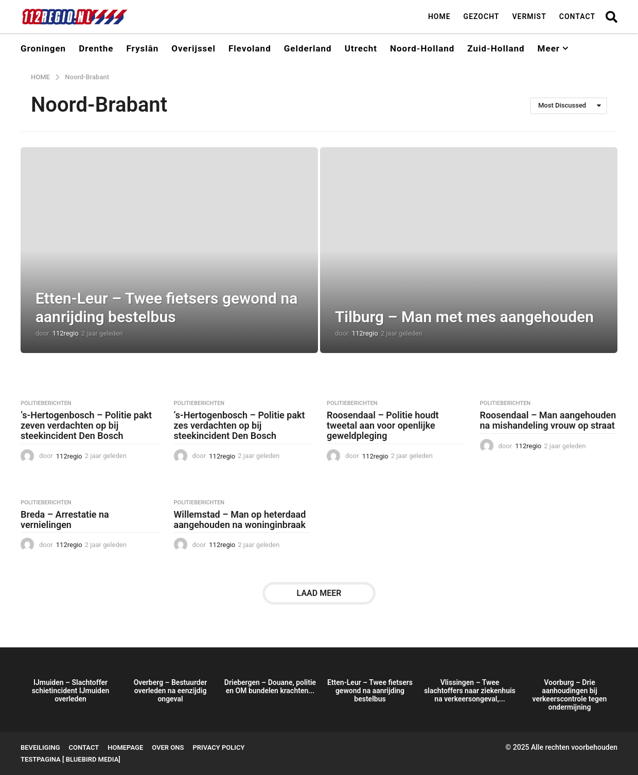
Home (439, 16)
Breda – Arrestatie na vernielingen (65, 519)
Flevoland (249, 48)
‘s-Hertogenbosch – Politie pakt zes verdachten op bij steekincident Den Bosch (239, 425)
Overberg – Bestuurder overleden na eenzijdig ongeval (170, 690)
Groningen (43, 48)
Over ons (168, 747)
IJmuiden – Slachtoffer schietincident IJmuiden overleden (71, 690)
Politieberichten (46, 403)
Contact (577, 16)
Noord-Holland (422, 48)
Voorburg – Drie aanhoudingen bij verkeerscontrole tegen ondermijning (570, 694)
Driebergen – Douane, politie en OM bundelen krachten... (270, 686)
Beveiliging (40, 747)
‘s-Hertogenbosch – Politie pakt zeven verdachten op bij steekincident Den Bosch (86, 425)
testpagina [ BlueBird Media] (70, 759)
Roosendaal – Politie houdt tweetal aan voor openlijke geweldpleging (383, 425)
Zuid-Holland (495, 48)
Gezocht (482, 16)
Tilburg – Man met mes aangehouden (464, 317)
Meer (549, 48)
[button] (611, 16)
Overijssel (193, 48)
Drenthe (96, 48)
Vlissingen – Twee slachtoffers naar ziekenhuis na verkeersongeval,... (470, 690)
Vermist (529, 16)
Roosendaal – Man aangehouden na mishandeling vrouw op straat (548, 420)
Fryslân (142, 48)
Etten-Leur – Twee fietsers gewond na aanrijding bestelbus (166, 307)
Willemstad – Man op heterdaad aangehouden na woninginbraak (240, 519)
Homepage (125, 747)
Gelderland (308, 48)
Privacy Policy (218, 747)
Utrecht (361, 48)
